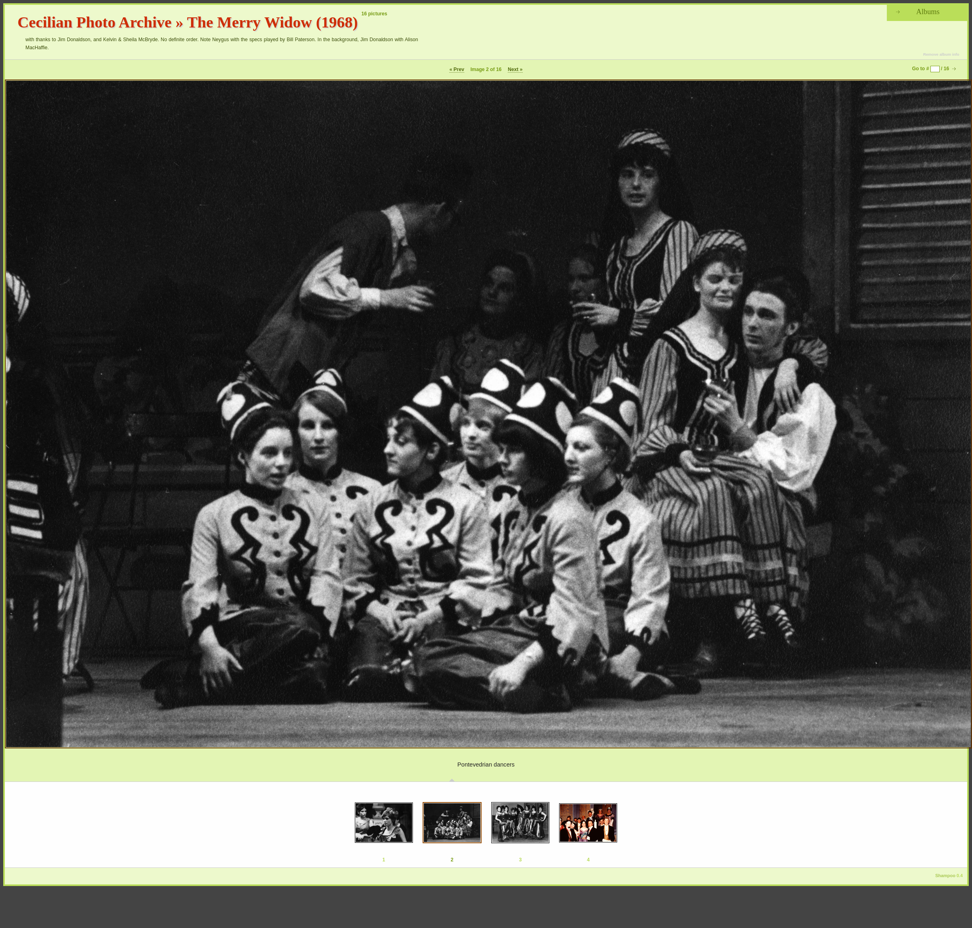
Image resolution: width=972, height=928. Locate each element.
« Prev (456, 69)
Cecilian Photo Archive (94, 22)
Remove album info (941, 54)
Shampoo (945, 875)
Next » (515, 69)
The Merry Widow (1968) (272, 22)
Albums (928, 12)
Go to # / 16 (930, 68)
